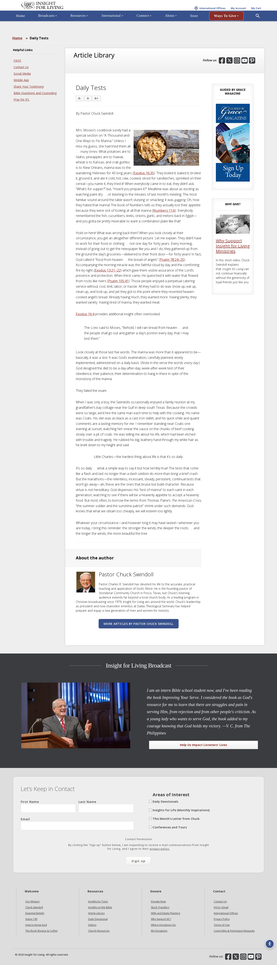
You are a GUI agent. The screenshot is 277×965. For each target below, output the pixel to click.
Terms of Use (222, 925)
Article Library (96, 913)
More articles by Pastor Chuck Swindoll (139, 624)
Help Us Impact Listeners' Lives (203, 745)
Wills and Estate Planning (165, 913)
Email (77, 823)
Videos (92, 925)
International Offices (226, 913)
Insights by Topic (98, 901)
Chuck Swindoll (34, 907)
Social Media (22, 74)
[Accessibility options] (268, 941)
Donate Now (158, 901)
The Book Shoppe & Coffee (41, 931)
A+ (96, 98)
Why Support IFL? (161, 919)
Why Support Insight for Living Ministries (233, 246)
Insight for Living (63, 11)
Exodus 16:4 (85, 314)
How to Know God (36, 925)
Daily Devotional (98, 919)
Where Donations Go (163, 925)
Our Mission (32, 901)
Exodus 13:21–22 (108, 270)
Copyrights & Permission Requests (234, 931)
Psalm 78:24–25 (172, 259)
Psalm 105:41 (118, 281)
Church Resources (99, 931)
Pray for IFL (22, 99)
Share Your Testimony (29, 86)
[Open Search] (257, 28)
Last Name (106, 806)
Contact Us (21, 67)
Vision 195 (31, 919)
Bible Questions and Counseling (35, 93)
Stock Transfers (160, 907)
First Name (48, 806)
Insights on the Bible (100, 907)
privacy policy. (160, 849)
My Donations (159, 931)
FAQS (17, 61)
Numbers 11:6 (164, 210)
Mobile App (21, 80)
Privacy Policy (222, 919)
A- (79, 98)
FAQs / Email (221, 907)
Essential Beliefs (34, 913)
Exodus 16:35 (144, 173)
